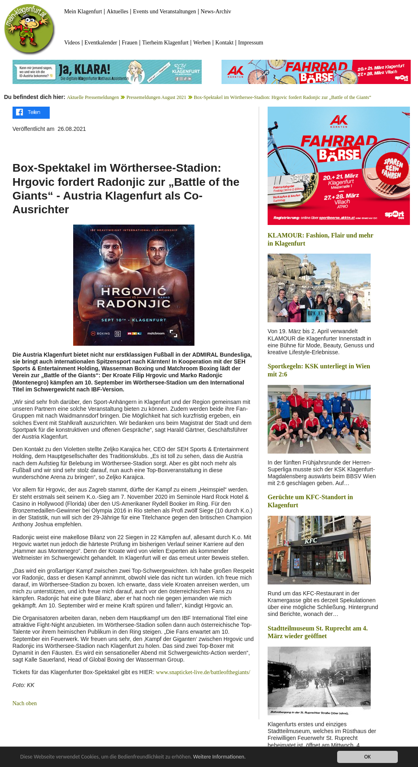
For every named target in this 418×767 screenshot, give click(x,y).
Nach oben (25, 703)
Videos (72, 43)
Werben (202, 43)
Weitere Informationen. (219, 757)
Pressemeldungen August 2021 (156, 97)
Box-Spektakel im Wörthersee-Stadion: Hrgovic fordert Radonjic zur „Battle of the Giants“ (282, 97)
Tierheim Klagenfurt (165, 43)
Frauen (129, 43)
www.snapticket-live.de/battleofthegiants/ (203, 672)
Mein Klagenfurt (83, 11)
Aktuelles (118, 11)
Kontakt (224, 43)
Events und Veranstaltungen (164, 11)
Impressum (250, 43)
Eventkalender (100, 43)
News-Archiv (216, 11)
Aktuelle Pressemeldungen (93, 97)
